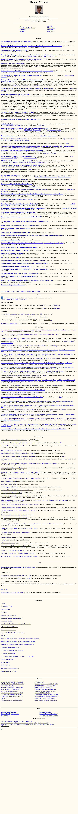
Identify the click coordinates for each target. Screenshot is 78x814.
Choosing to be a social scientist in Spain (11, 493)
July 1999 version (41, 125)
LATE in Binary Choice (7, 659)
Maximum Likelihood (6, 606)
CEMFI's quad (4, 696)
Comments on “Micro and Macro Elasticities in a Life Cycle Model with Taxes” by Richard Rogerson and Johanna (33, 409)
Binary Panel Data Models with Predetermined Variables (17, 199)
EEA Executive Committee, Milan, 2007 (11, 694)
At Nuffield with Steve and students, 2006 (12, 693)
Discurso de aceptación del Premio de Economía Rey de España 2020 (19, 456)
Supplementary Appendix (7, 81)
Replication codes (32, 56)
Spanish (33, 28)
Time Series (4, 612)
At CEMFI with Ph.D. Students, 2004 (10, 689)
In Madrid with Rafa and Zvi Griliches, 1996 (12, 684)
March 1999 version (33, 187)
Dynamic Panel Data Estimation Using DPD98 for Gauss (16, 575)
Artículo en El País (65, 459)
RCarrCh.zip (56, 308)
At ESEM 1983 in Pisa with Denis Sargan (12, 682)
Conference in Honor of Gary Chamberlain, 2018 (47, 696)
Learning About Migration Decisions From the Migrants (16, 184)
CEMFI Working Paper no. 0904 (32, 130)
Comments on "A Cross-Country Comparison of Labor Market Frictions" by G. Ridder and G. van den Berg (29, 345)
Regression (3, 603)
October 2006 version (18, 147)
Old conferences (5, 726)
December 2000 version (64, 177)
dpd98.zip (20, 578)
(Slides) (17, 668)
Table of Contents (6, 299)
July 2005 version (51, 153)
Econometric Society (45, 712)
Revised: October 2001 (7, 343)
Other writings (51, 28)
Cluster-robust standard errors (8, 630)
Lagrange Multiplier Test (7, 537)
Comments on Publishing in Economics (11, 507)
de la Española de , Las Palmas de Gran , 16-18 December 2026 (27, 724)
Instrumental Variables (6, 621)
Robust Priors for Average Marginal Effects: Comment (15, 140)
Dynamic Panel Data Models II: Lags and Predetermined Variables (18, 641)
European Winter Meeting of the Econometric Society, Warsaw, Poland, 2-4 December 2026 (24, 723)
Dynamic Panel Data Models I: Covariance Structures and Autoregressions (20, 638)
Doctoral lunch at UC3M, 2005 (9, 691)
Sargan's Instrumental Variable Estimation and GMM (16, 169)
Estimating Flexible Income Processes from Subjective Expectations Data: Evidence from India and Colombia (31, 46)
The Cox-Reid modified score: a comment (46, 177)
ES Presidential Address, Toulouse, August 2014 (25, 85)
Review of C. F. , (19, 553)
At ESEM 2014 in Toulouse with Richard (45, 689)
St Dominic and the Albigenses (9, 323)
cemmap (5, 715)
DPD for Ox (4, 589)
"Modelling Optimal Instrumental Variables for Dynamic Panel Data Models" (23, 314)
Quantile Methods (5, 665)
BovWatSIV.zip (44, 317)
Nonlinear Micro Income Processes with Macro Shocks (16, 41)
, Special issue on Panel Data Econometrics (27, 162)
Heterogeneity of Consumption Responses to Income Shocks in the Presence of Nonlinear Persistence (29, 54)
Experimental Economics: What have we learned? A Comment (17, 490)
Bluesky (49, 31)
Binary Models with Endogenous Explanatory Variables (15, 656)
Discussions (50, 29)
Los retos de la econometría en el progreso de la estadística (16, 445)
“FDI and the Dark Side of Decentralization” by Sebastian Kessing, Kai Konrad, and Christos (36, 385)
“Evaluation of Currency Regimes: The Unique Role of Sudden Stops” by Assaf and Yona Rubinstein (36, 371)
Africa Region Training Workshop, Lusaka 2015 (47, 694)
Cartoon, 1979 (4, 698)
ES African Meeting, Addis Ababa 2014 (45, 691)
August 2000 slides (69, 341)
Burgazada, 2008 (39, 682)
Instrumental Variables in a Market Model (11, 618)
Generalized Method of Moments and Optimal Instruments (16, 624)
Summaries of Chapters (17, 299)
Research (49, 26)
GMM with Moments (9, 627)
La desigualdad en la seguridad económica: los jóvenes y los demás (18, 453)
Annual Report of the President (9, 484)
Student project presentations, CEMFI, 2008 (46, 684)
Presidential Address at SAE (13, 125)
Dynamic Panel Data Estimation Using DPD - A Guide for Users (18, 567)
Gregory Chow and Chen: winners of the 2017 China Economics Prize (22, 478)
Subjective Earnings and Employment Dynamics (14, 50)
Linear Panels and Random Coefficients (11, 647)
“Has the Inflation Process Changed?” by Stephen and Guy (28, 375)
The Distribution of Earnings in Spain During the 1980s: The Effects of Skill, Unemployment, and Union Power (32, 194)
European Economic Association (48, 714)
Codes (35, 66)
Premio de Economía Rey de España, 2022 (46, 700)
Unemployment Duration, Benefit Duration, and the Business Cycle (19, 204)
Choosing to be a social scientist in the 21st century (14, 468)
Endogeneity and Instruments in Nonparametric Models (15, 338)
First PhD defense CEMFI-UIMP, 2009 (45, 685)
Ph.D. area (13, 696)
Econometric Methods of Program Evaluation (12, 633)
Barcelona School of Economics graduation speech (14, 440)
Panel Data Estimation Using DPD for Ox (12, 592)
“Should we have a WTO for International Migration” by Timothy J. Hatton (27, 392)
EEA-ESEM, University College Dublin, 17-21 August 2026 (16, 721)
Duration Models (5, 662)
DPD (42, 305)
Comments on (4, 371)
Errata (25, 299)
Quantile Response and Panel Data (10, 487)
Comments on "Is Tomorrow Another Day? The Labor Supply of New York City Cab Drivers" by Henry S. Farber (30, 358)
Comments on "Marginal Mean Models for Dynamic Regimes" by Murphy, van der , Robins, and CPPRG (29, 334)
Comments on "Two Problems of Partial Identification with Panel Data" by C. (23, 390)
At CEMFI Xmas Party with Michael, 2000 (12, 687)
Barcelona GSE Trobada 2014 (42, 693)
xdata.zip (28, 578)
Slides (67, 143)
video (37, 440)
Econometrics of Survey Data (8, 671)
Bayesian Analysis (5, 609)
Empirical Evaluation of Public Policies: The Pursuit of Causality (17, 510)
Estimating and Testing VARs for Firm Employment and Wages (17, 644)
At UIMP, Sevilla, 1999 (7, 685)
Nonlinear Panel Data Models (8, 653)
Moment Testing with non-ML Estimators (11, 550)
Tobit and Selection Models (8, 668)
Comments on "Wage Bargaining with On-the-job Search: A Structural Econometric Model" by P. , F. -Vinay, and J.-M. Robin (36, 354)
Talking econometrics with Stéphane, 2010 (12, 700)
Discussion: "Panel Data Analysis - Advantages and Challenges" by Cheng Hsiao (22, 397)
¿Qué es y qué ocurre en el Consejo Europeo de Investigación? (17, 459)
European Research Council (8, 712)
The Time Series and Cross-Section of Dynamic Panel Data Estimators (24, 189)
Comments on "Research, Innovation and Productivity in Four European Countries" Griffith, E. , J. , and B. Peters (36, 363)
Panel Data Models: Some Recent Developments (14, 179)
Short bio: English (25, 28)
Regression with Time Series (8, 615)
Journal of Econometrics (50, 56)
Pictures (22, 31)
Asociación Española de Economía (49, 715)
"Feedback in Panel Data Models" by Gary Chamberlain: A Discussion (19, 443)
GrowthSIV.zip (48, 320)
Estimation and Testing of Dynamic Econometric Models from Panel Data (20, 291)
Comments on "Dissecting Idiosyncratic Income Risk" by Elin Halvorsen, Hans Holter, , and (33, 429)
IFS (2, 715)
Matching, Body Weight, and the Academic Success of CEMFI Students (19, 528)
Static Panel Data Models (7, 635)
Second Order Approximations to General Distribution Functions (19, 556)
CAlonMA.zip (56, 305)
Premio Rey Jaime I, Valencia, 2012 (44, 687)
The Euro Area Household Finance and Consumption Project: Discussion (20, 504)
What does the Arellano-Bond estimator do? (12, 650)
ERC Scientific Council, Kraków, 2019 (45, 698)
